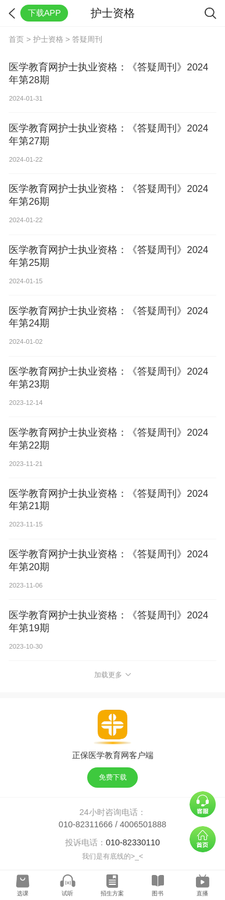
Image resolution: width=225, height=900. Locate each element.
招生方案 (112, 893)
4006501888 (143, 824)
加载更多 (112, 675)
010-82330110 (133, 842)
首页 (16, 39)
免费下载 (113, 777)
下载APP (44, 12)
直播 (202, 893)
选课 (22, 893)
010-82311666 (86, 824)
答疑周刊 (87, 39)
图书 (157, 893)
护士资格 (48, 39)
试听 (67, 893)
